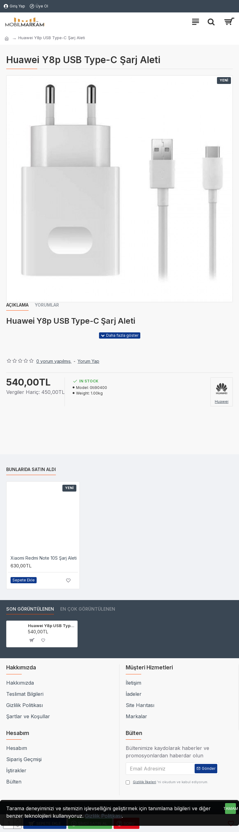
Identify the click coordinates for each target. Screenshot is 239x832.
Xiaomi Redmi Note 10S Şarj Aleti (44, 558)
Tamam (230, 808)
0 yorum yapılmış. (53, 361)
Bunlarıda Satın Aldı (31, 469)
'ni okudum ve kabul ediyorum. (167, 782)
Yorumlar (47, 304)
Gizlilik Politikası (103, 816)
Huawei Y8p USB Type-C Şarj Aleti (51, 625)
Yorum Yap (88, 361)
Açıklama (17, 304)
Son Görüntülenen (30, 609)
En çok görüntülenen (87, 609)
